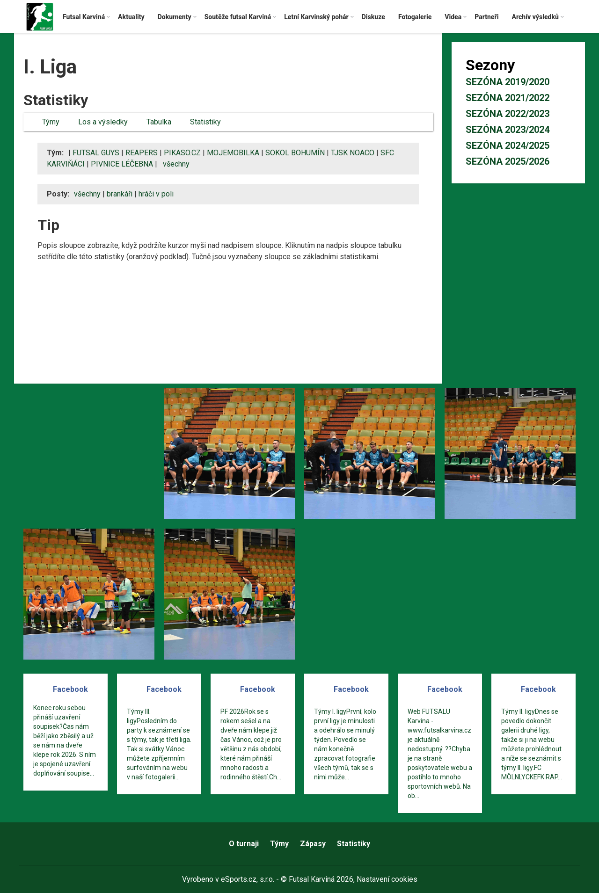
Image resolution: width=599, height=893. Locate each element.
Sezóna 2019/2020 (507, 81)
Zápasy (313, 843)
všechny (176, 164)
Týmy (50, 121)
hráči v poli (156, 193)
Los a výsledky (103, 121)
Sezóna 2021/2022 (507, 97)
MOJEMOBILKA (233, 152)
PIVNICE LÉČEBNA (122, 164)
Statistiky (205, 121)
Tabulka (158, 121)
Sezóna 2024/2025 (507, 145)
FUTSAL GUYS (96, 152)
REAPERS (141, 152)
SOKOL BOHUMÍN (295, 152)
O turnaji (244, 843)
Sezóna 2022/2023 (507, 113)
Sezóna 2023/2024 (507, 129)
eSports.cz (238, 879)
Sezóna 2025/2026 (507, 161)
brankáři (119, 193)
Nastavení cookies (387, 879)
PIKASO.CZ (182, 152)
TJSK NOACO (352, 152)
